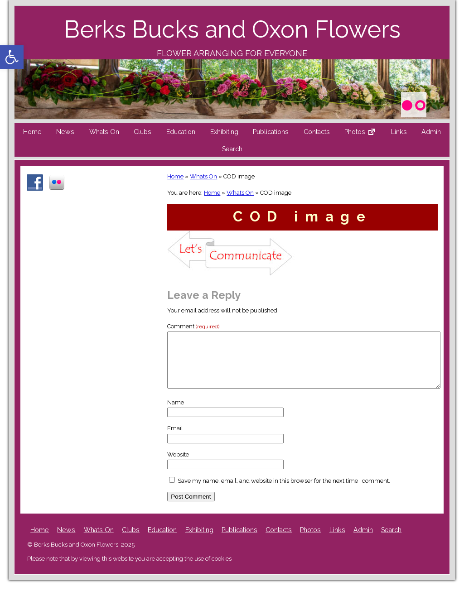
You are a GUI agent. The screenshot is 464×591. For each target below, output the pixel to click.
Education (180, 131)
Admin (431, 131)
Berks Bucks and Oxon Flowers (232, 29)
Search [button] (232, 149)
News (65, 131)
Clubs (142, 131)
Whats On (104, 131)
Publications (271, 131)
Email (175, 439)
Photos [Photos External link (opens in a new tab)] (363, 134)
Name (175, 413)
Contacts (317, 131)
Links (399, 131)
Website (178, 465)
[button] (12, 57)
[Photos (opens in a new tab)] (413, 103)
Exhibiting (224, 131)
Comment (193, 326)
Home (32, 131)
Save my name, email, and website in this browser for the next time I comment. (284, 491)
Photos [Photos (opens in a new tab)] (310, 541)
